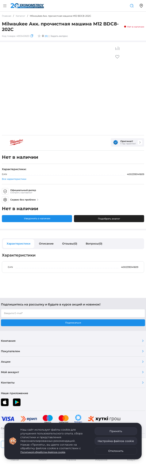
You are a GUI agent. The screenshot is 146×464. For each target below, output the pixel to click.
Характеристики (18, 243)
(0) (46, 36)
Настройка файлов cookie (116, 441)
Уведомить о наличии (37, 218)
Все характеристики (14, 179)
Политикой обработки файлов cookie (42, 452)
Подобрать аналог (109, 218)
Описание (46, 243)
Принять (116, 431)
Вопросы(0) (94, 243)
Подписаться (73, 322)
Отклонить (115, 451)
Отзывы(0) (69, 243)
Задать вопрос (59, 36)
